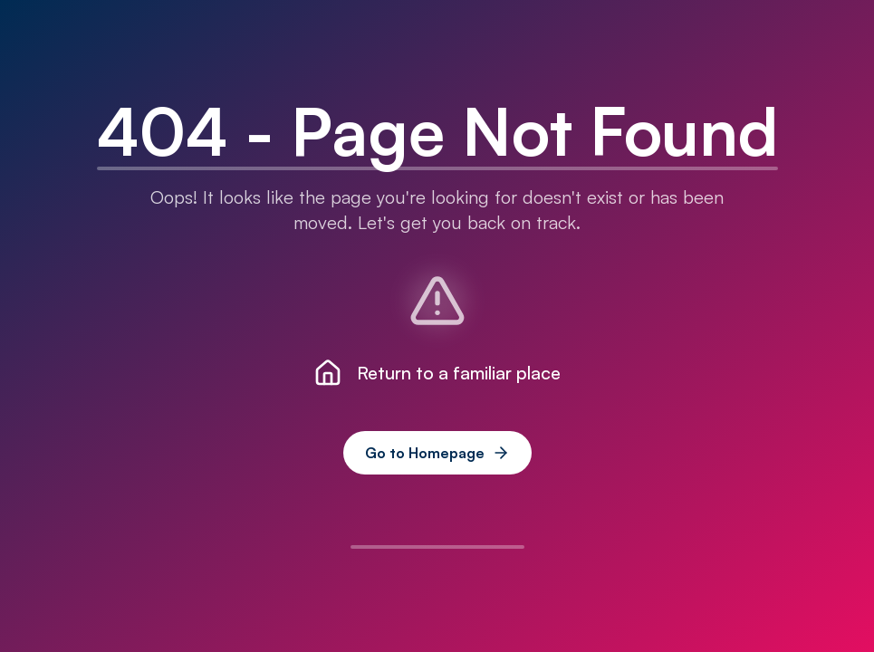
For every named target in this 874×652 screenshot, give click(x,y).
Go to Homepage (437, 453)
